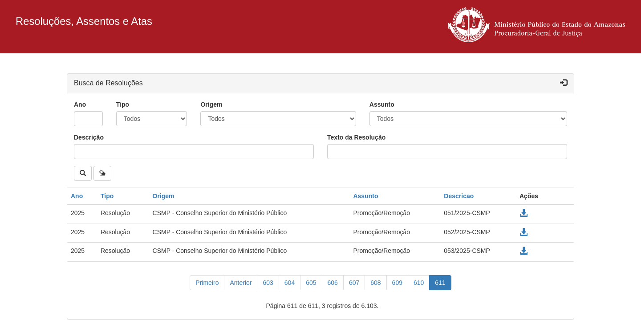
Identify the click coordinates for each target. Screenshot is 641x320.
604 (289, 282)
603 (268, 282)
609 (397, 282)
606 (333, 282)
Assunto (381, 104)
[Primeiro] (207, 282)
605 (311, 282)
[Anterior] (240, 282)
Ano (80, 104)
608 (375, 282)
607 (354, 282)
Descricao (459, 196)
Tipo (122, 104)
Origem (211, 104)
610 (419, 282)
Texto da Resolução (356, 137)
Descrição (89, 137)
